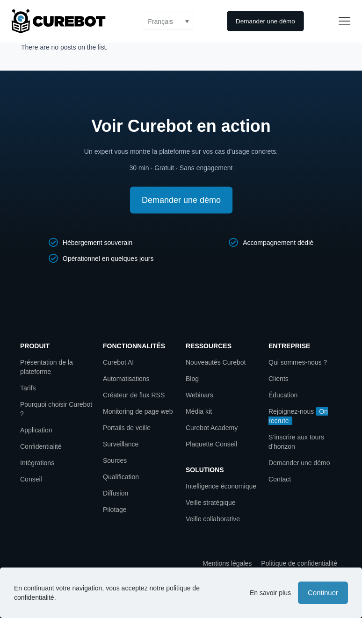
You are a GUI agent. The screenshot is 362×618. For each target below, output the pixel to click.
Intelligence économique (221, 486)
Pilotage (115, 509)
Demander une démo (299, 463)
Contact (279, 479)
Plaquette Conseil (211, 444)
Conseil (31, 479)
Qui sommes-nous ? (297, 362)
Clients (278, 378)
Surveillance (120, 444)
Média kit (199, 411)
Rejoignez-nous (291, 411)
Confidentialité (41, 446)
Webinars (199, 395)
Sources (115, 460)
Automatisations (126, 378)
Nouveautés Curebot (216, 362)
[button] (168, 21)
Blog (192, 378)
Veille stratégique (211, 502)
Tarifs (28, 388)
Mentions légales (227, 563)
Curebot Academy (212, 427)
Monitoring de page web (138, 411)
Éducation (282, 395)
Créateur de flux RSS (134, 395)
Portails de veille (127, 427)
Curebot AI (118, 362)
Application (36, 430)
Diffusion (115, 493)
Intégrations (37, 463)
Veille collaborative (213, 519)
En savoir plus (270, 592)
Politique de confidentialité (299, 563)
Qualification (121, 477)
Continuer (323, 592)
